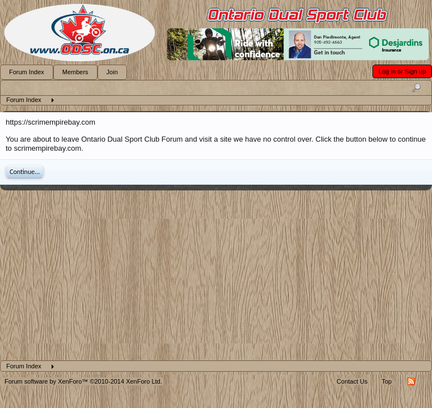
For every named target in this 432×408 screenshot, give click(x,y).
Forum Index (26, 72)
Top (387, 381)
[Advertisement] (216, 275)
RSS (411, 381)
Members (75, 72)
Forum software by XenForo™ (83, 381)
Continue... (25, 172)
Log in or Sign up (402, 71)
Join (112, 72)
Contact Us (352, 381)
